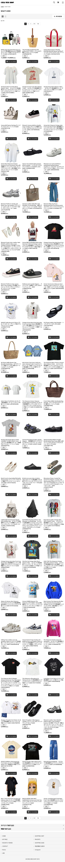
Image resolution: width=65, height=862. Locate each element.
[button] (54, 2)
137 (34, 23)
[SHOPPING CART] (58, 2)
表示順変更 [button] (58, 16)
